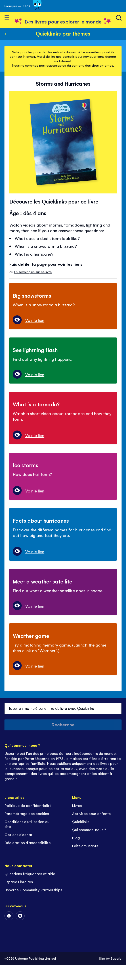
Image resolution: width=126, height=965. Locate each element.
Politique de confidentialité (28, 805)
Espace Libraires (18, 881)
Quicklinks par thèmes (63, 33)
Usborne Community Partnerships (33, 889)
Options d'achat (18, 834)
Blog (76, 837)
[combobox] (63, 708)
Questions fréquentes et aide (29, 873)
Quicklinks (80, 821)
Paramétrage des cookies (26, 813)
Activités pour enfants (91, 813)
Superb (116, 958)
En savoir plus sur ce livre (33, 271)
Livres (77, 805)
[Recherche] (118, 18)
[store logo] (63, 21)
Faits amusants (85, 845)
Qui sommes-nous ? (89, 829)
